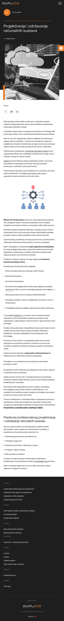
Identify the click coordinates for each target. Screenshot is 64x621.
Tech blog (7, 586)
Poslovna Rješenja (29, 21)
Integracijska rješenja (11, 518)
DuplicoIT (7, 161)
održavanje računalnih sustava (36, 151)
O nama (6, 553)
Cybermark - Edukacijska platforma (16, 542)
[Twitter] (11, 111)
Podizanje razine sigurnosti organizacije (18, 492)
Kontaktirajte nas (10, 575)
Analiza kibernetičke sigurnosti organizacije (19, 489)
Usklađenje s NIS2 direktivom (14, 496)
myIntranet (9, 289)
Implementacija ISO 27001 (13, 500)
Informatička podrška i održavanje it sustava (19, 511)
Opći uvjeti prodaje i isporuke (14, 564)
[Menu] (60, 3)
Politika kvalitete (9, 560)
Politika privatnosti (32, 600)
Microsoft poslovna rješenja (13, 529)
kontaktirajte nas (40, 461)
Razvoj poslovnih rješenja (12, 533)
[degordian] (35, 616)
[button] (61, 48)
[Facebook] (6, 111)
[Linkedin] (17, 111)
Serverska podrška (10, 514)
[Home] (10, 3)
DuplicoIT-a (18, 315)
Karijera (6, 557)
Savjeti (47, 21)
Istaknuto (9, 21)
